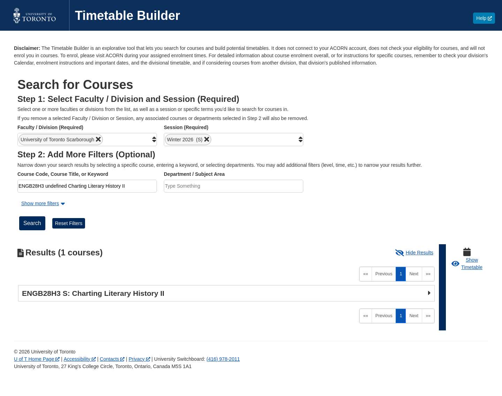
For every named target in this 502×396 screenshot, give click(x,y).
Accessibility (80, 359)
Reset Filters (69, 223)
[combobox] (87, 139)
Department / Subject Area (194, 174)
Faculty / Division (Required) (50, 127)
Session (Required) (186, 127)
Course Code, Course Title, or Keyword (62, 174)
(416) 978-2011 (223, 359)
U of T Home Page (37, 359)
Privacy (139, 359)
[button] (60, 139)
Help (485, 18)
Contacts (112, 359)
